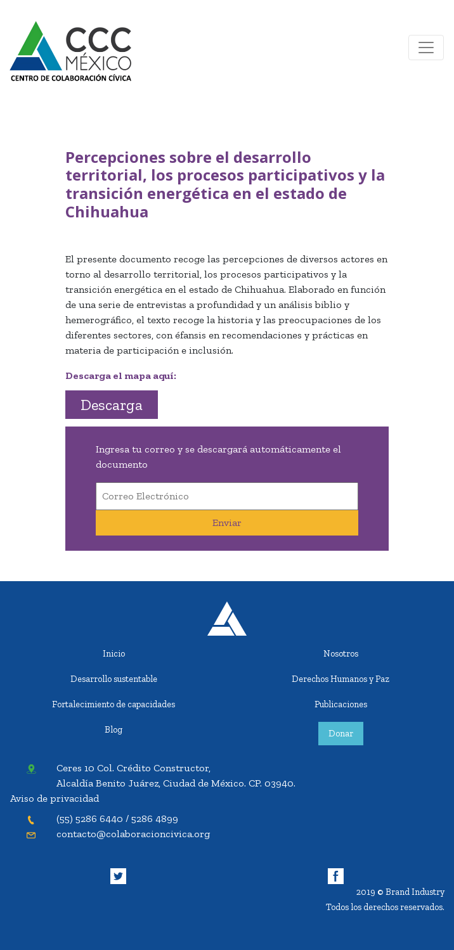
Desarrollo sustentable (113, 678)
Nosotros (340, 653)
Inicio (114, 653)
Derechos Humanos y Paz (340, 678)
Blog (113, 729)
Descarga (112, 404)
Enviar (227, 523)
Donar (340, 733)
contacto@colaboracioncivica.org (133, 834)
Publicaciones (341, 704)
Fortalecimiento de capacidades (113, 704)
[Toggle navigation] (426, 47)
